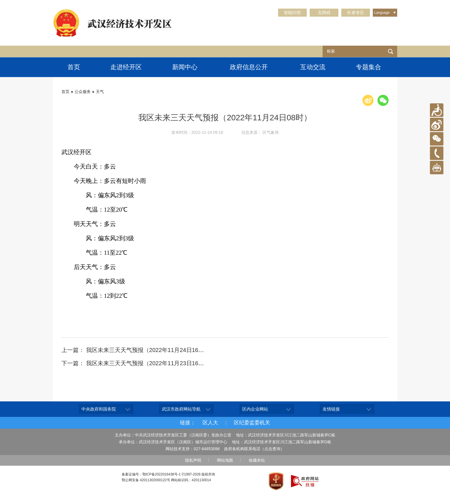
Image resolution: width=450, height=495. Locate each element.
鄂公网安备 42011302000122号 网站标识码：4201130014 (166, 480)
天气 (100, 91)
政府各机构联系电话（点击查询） (254, 448)
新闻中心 (184, 67)
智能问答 (292, 12)
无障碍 (324, 12)
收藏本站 (257, 460)
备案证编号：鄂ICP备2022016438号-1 (151, 474)
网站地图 (225, 460)
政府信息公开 (249, 67)
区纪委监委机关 (252, 423)
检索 (390, 51)
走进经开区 (126, 67)
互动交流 (312, 67)
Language (381, 13)
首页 (73, 67)
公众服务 (83, 91)
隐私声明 (193, 460)
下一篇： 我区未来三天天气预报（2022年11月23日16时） (135, 363)
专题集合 (368, 67)
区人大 (210, 423)
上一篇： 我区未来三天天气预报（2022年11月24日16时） (135, 350)
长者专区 (355, 12)
